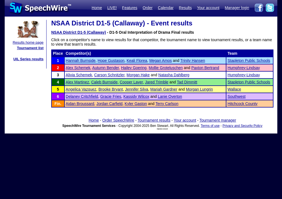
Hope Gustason (111, 60)
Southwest (236, 96)
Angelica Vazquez (81, 89)
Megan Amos (160, 60)
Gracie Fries (110, 96)
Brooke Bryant (110, 89)
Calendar (165, 8)
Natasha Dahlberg (173, 75)
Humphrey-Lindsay (243, 68)
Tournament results (154, 120)
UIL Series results (28, 59)
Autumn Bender (105, 68)
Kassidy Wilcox (136, 96)
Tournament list (30, 48)
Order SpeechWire (118, 120)
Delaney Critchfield (82, 96)
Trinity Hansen (192, 60)
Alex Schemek (78, 68)
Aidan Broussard (80, 103)
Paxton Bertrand (205, 68)
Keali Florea (137, 60)
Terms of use (210, 126)
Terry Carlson (166, 103)
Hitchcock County (242, 103)
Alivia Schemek (79, 75)
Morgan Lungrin (199, 89)
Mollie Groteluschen (166, 68)
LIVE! (112, 8)
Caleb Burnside (104, 82)
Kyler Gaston (136, 103)
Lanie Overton (170, 96)
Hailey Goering (134, 68)
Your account (208, 8)
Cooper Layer (131, 82)
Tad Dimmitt (187, 82)
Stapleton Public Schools (248, 60)
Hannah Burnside (81, 60)
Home (97, 8)
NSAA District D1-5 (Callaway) (78, 32)
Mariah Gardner (163, 89)
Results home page (28, 42)
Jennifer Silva (136, 89)
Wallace (234, 89)
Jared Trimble (157, 82)
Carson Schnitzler (109, 75)
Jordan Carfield (109, 103)
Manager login (237, 8)
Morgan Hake (138, 75)
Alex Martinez (77, 82)
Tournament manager (217, 120)
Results (185, 8)
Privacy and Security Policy (242, 126)
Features (129, 8)
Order (148, 8)
